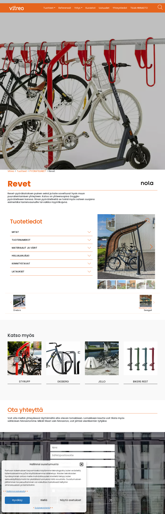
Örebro (28, 303)
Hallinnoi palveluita (15, 491)
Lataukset (18, 271)
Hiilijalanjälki (20, 255)
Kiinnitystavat (21, 263)
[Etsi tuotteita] (160, 7)
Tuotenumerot (21, 239)
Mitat (15, 232)
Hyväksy (17, 500)
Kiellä (44, 500)
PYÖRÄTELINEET (37, 171)
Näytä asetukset (70, 500)
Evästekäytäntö (42, 507)
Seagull (137, 303)
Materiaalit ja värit (24, 247)
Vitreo (11, 171)
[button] (81, 464)
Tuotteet (22, 171)
